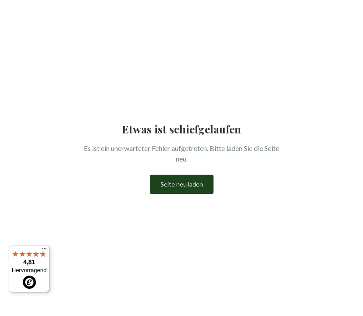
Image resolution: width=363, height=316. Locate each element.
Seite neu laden (181, 184)
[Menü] (44, 250)
